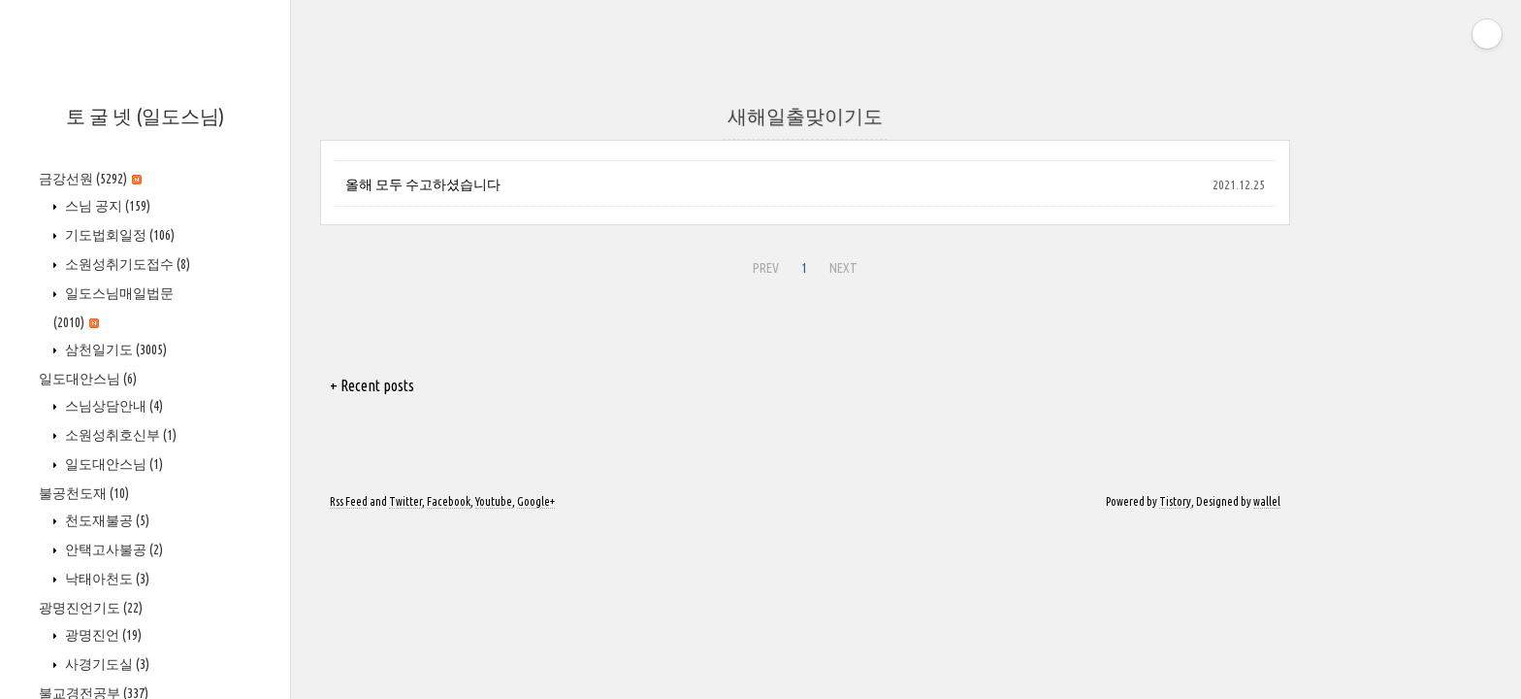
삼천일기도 (114, 349)
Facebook (448, 501)
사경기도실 (105, 664)
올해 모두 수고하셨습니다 (423, 184)
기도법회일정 (118, 235)
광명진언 (102, 635)
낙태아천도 (105, 578)
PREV (763, 265)
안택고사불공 (112, 549)
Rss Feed (349, 501)
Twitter (405, 501)
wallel (1266, 501)
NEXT (841, 265)
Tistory (1175, 501)
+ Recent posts (372, 385)
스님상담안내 (112, 406)
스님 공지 (106, 206)
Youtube (493, 501)
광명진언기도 (91, 608)
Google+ (536, 501)
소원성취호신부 (119, 435)
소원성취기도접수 (126, 264)
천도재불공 (105, 520)
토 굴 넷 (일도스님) (145, 116)
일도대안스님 (88, 378)
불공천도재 (84, 493)
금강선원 (90, 178)
